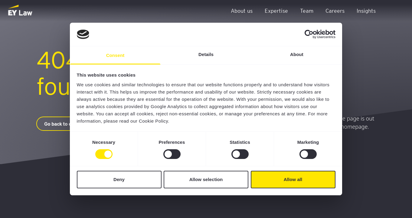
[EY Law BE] (21, 10)
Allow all (293, 179)
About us (242, 10)
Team (306, 10)
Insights (366, 10)
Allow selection (206, 179)
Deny (119, 179)
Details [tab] (206, 54)
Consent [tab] (115, 55)
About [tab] (296, 54)
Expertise (276, 10)
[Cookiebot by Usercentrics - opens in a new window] (309, 34)
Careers (335, 10)
